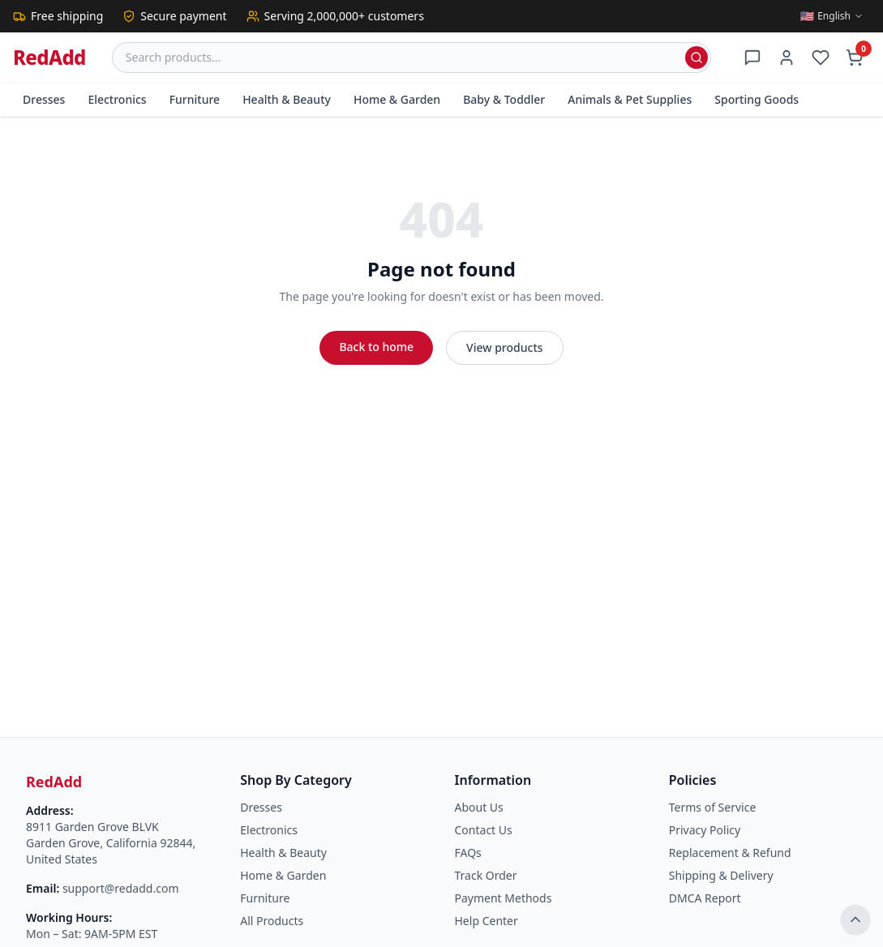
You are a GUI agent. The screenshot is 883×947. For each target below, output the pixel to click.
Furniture (194, 99)
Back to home (376, 346)
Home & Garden (397, 99)
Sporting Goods (756, 99)
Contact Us (483, 830)
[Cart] (854, 57)
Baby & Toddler (504, 99)
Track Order (486, 875)
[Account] (786, 57)
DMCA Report (705, 898)
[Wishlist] (820, 57)
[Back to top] (855, 919)
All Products (271, 920)
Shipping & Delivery (721, 875)
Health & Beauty (286, 99)
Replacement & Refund (730, 852)
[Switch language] (832, 16)
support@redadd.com (120, 888)
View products (504, 347)
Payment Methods (503, 898)
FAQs (468, 852)
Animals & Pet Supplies (630, 99)
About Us (479, 807)
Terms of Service (713, 807)
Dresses (44, 99)
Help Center (486, 920)
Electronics (117, 99)
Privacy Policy (704, 830)
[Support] (752, 57)
